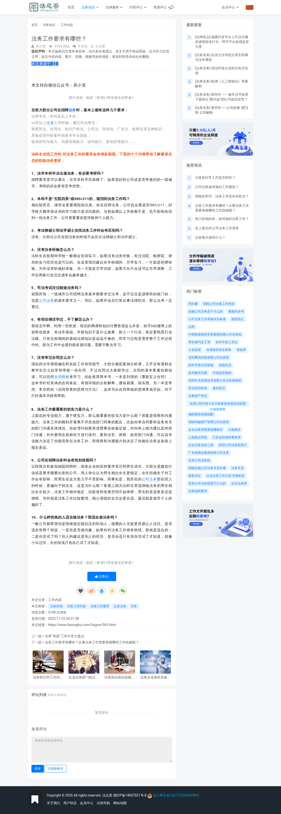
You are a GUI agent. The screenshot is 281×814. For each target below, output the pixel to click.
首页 (71, 7)
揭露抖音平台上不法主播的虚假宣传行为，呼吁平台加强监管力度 (222, 41)
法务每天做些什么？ (210, 237)
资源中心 (161, 7)
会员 (230, 7)
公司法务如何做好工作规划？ (217, 187)
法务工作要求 (99, 606)
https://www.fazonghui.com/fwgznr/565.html (82, 625)
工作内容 (66, 25)
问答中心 (137, 7)
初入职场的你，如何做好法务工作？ (222, 219)
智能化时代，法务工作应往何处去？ (222, 196)
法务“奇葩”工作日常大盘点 (64, 636)
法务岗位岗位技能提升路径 (119, 677)
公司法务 (46, 300)
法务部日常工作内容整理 (48, 677)
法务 (72, 109)
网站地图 (120, 803)
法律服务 (114, 7)
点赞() (102, 576)
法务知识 (90, 7)
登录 (38, 768)
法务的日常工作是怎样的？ (215, 177)
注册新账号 (55, 768)
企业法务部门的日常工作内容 (84, 677)
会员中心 (86, 803)
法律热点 (202, 37)
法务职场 (56, 606)
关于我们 (53, 803)
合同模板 (61, 376)
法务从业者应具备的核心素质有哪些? (155, 677)
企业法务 (120, 606)
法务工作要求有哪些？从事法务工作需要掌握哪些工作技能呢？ (92, 642)
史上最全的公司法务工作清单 (217, 228)
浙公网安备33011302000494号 (176, 795)
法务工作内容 (76, 606)
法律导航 (103, 803)
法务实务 (202, 55)
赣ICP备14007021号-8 (130, 795)
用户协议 (70, 803)
